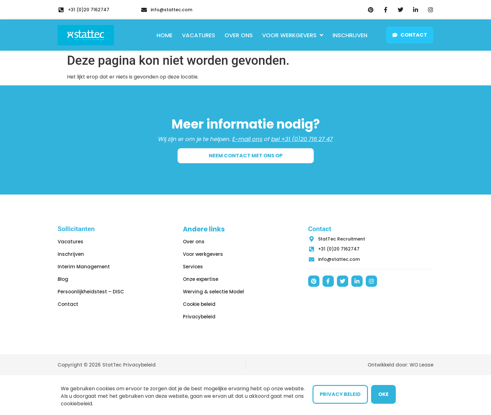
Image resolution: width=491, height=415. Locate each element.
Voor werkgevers (292, 35)
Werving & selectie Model (213, 291)
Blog (63, 279)
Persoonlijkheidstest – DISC (91, 291)
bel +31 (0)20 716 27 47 (302, 139)
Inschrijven (350, 35)
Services (193, 266)
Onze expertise (200, 279)
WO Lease (421, 365)
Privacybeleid (199, 316)
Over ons (239, 35)
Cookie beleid (199, 304)
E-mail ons (247, 139)
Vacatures (198, 35)
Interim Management (84, 266)
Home (165, 35)
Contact (68, 304)
